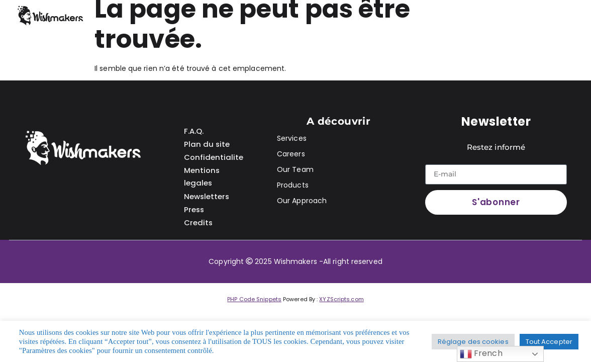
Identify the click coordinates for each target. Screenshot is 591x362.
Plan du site (207, 143)
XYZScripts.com (341, 299)
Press (194, 206)
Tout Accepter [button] (549, 341)
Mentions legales (202, 174)
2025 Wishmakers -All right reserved (318, 261)
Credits (198, 218)
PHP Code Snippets (254, 299)
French (481, 353)
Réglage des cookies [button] (473, 341)
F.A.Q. (194, 130)
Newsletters (207, 193)
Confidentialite (213, 155)
